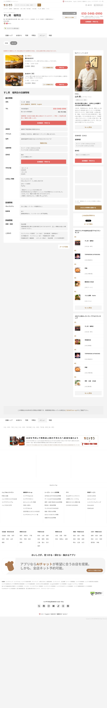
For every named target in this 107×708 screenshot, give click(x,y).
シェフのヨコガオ (7, 505)
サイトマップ (35, 581)
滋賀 (66, 539)
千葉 (31, 535)
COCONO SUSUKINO (72, 505)
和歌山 (61, 539)
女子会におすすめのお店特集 (53, 496)
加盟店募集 (49, 581)
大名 (16, 427)
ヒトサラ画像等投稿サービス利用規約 (83, 586)
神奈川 (26, 535)
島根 (83, 539)
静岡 (43, 539)
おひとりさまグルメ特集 (51, 514)
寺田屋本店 (88, 340)
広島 (78, 542)
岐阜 (39, 539)
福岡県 (10, 8)
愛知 (47, 539)
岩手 (13, 535)
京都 (65, 535)
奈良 (56, 539)
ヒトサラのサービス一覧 (97, 1)
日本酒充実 (47, 233)
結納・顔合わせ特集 (50, 511)
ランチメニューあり (35, 236)
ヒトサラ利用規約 (80, 581)
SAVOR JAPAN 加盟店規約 (42, 584)
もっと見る (88, 127)
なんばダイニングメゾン (73, 496)
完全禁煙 (50, 238)
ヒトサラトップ (9, 581)
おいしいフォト (91, 499)
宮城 (3, 539)
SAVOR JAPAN (91, 496)
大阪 (56, 535)
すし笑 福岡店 (41, 8)
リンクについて (56, 581)
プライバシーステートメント (48, 588)
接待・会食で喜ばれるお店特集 (53, 502)
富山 (43, 542)
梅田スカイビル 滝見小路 (73, 502)
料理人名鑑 (5, 496)
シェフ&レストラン (8, 492)
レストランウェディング (94, 502)
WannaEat (90, 505)
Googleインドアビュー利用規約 (75, 584)
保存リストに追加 (69, 17)
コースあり (39, 233)
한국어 (89, 1)
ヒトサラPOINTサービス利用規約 (65, 586)
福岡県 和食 (16, 8)
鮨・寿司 (6, 19)
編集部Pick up (27, 492)
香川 (78, 535)
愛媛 (83, 535)
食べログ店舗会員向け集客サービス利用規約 (12, 586)
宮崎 (101, 539)
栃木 (29, 539)
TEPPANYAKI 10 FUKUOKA (92, 254)
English (75, 1)
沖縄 (97, 542)
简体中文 (79, 1)
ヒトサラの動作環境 (26, 581)
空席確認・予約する (91, 22)
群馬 (21, 542)
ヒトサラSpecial (28, 496)
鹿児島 (93, 542)
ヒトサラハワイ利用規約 (50, 586)
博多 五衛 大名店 (90, 381)
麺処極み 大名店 (89, 282)
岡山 (74, 542)
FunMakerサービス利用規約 (9, 588)
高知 (74, 539)
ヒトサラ (5, 8)
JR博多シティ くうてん (72, 499)
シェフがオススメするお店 (9, 499)
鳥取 (78, 539)
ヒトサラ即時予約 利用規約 (91, 581)
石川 (47, 542)
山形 (11, 539)
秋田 (7, 539)
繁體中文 (84, 1)
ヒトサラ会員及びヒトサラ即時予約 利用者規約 (13, 584)
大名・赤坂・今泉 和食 (25, 8)
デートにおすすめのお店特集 (53, 499)
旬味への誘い (27, 505)
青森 (8, 535)
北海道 (4, 535)
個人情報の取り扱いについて (33, 588)
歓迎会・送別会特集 (50, 505)
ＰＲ (67, 492)
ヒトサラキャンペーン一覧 (30, 514)
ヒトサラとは (17, 581)
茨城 (25, 539)
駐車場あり (55, 233)
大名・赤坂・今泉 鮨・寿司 (40, 427)
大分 (96, 539)
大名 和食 (34, 8)
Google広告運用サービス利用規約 (58, 584)
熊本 (92, 539)
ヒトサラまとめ (27, 508)
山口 (83, 542)
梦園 (86, 268)
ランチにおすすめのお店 (51, 508)
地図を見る (43, 143)
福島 (3, 542)
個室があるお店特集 (50, 518)
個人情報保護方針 (21, 588)
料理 (6, 43)
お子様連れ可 (25, 236)
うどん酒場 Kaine (90, 295)
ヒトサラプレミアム (7, 502)
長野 (47, 535)
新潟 (39, 535)
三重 (39, 542)
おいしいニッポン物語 (29, 502)
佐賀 (96, 535)
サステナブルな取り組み (12, 28)
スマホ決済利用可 (59, 238)
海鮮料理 (10, 19)
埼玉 (21, 539)
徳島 (74, 535)
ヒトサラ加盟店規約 (30, 584)
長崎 (101, 535)
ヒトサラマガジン (28, 499)
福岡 (92, 535)
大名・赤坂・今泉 (9, 427)
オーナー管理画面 (70, 581)
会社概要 (63, 581)
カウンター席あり (41, 238)
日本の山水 (90, 508)
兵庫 (61, 535)
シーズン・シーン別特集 (52, 492)
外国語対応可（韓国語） (28, 238)
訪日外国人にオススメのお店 (31, 511)
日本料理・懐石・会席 (18, 19)
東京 (21, 535)
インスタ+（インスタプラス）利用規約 (33, 586)
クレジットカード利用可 (28, 233)
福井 (39, 546)
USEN (3, 581)
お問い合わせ (42, 581)
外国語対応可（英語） (49, 236)
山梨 (43, 535)
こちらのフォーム (71, 410)
